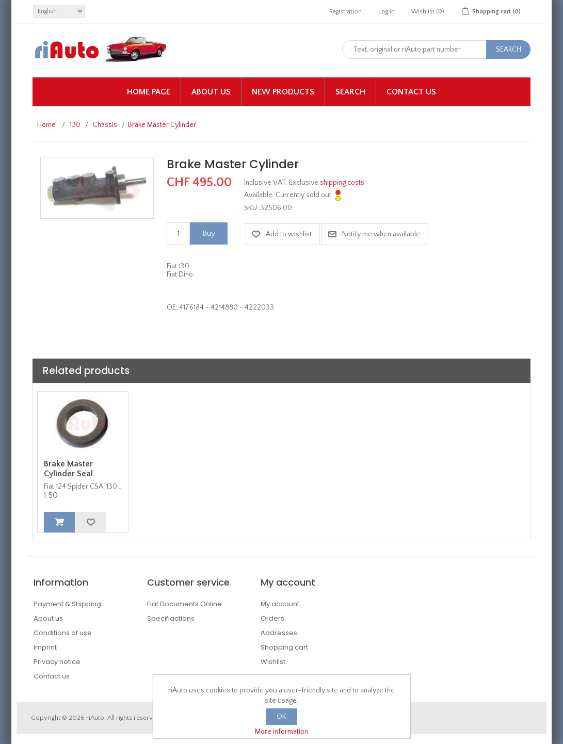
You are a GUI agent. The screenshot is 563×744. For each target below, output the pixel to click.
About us (211, 91)
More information (281, 731)
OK (281, 717)
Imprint (45, 647)
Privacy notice (57, 662)
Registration (345, 11)
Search (350, 91)
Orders (272, 618)
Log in (386, 11)
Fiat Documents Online (184, 604)
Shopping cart (284, 647)
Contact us (411, 91)
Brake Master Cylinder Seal (68, 468)
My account (280, 604)
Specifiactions (171, 618)
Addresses (279, 633)
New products (283, 91)
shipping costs (342, 183)
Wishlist (273, 662)
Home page (148, 91)
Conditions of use (63, 633)
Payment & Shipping (67, 604)
